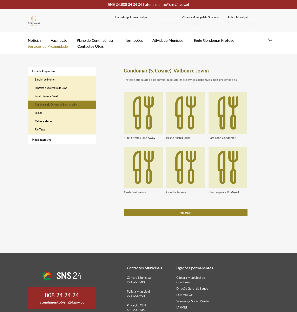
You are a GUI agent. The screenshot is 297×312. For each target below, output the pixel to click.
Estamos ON (184, 295)
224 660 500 (196, 23)
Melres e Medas (43, 121)
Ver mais (185, 212)
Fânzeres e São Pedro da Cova (51, 87)
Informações (133, 40)
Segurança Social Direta (192, 301)
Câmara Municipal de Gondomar (190, 280)
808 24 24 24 (131, 4)
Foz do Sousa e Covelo (47, 96)
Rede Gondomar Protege (214, 40)
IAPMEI (181, 307)
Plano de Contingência (95, 40)
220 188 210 (161, 23)
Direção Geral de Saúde (192, 288)
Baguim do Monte (44, 79)
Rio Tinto (40, 129)
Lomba (38, 112)
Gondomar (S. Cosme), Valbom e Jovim (56, 104)
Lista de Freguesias (43, 71)
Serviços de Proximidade (48, 46)
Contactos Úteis (90, 46)
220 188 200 (129, 23)
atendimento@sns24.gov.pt (167, 4)
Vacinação (59, 40)
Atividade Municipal (168, 40)
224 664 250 (242, 23)
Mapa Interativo (41, 139)
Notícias (34, 40)
